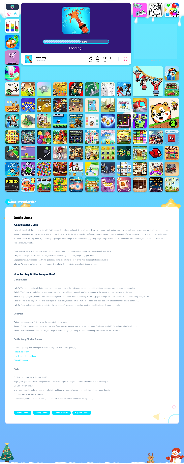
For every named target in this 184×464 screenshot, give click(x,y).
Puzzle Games (23, 413)
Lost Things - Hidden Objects (25, 356)
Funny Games (42, 413)
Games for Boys (61, 413)
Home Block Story (21, 352)
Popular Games (81, 413)
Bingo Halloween (21, 360)
